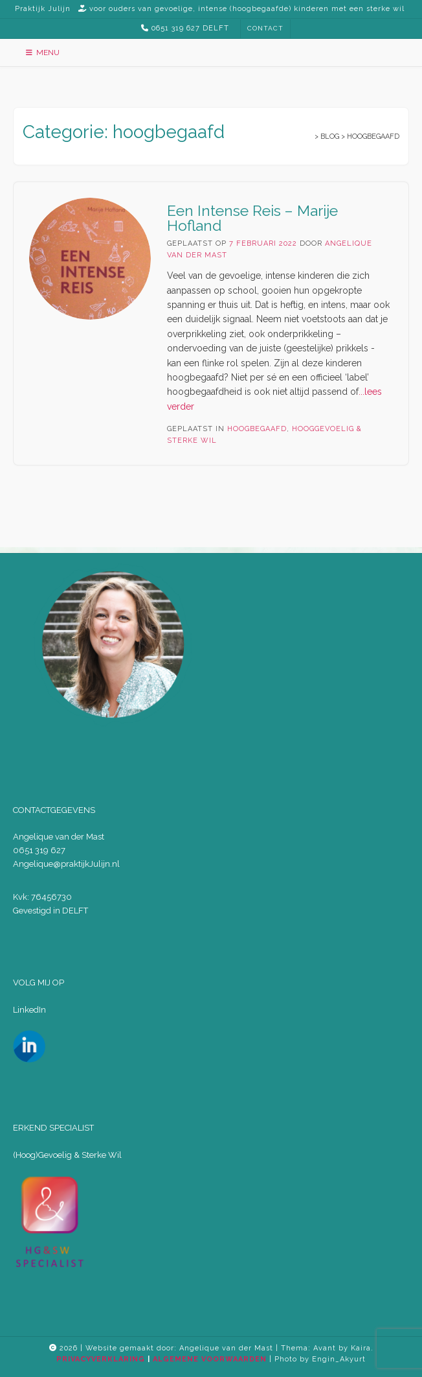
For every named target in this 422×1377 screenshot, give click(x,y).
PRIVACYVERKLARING (100, 1359)
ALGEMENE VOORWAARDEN (210, 1359)
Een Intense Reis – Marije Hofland (252, 218)
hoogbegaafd (257, 429)
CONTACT (265, 28)
